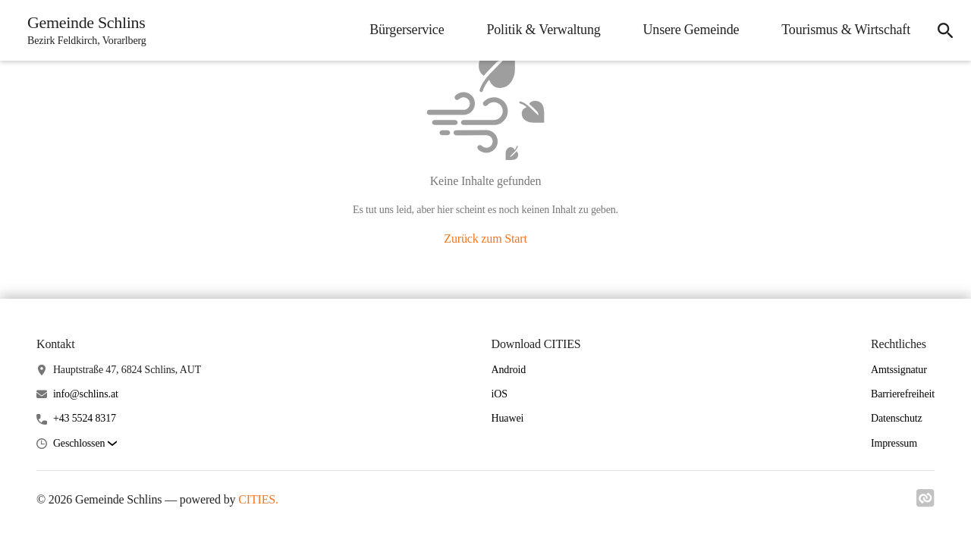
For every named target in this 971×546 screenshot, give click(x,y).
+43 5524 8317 (84, 418)
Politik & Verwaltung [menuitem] (543, 29)
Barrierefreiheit (903, 394)
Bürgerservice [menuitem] (406, 29)
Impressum (894, 443)
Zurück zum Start (485, 238)
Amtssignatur (899, 369)
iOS (499, 394)
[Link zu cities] (925, 502)
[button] (85, 444)
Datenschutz (896, 418)
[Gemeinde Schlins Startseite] (82, 30)
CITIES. (258, 499)
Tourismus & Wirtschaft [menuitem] (845, 29)
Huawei (508, 418)
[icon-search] (945, 30)
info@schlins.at (85, 394)
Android (509, 369)
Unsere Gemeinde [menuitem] (691, 29)
